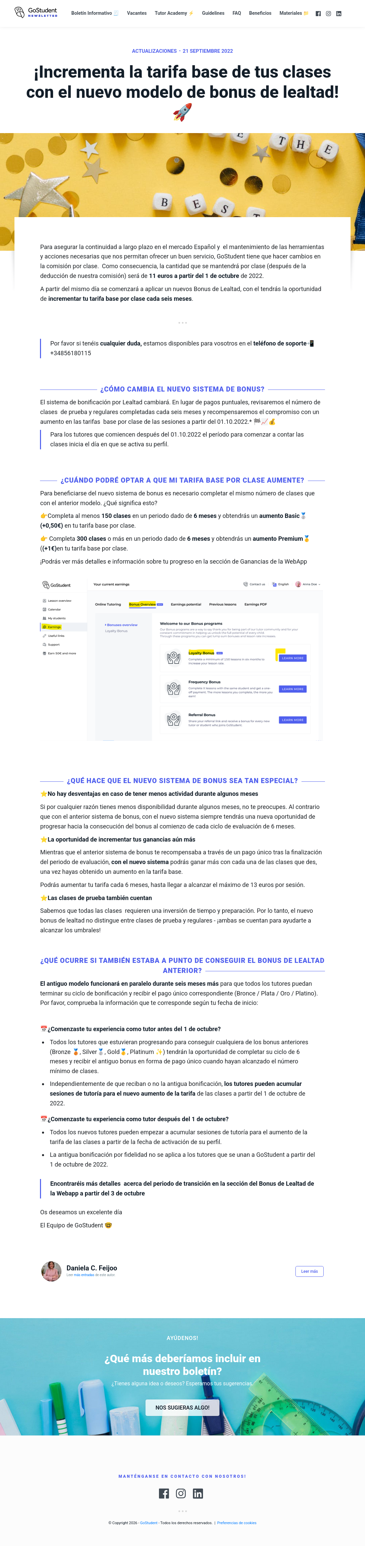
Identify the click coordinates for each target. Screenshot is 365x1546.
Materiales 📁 (294, 13)
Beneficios (260, 13)
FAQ (237, 13)
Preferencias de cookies (236, 1523)
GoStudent (149, 1523)
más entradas (84, 1275)
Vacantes (137, 13)
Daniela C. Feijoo (92, 1268)
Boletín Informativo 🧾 (95, 13)
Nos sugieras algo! (183, 1408)
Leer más (309, 1271)
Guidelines (213, 13)
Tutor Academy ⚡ (174, 13)
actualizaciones (154, 51)
